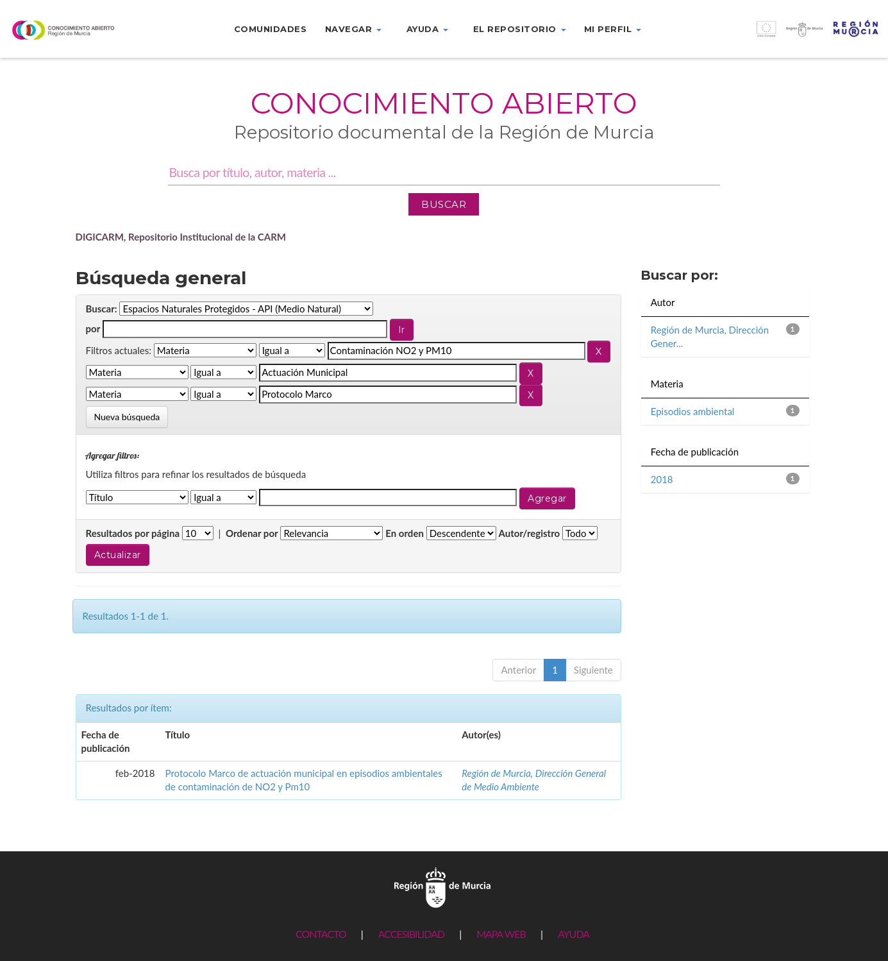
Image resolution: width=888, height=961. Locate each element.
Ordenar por (252, 533)
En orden (404, 533)
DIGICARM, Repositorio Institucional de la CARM (181, 236)
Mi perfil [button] (612, 29)
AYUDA (573, 934)
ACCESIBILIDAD (411, 934)
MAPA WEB (501, 934)
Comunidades (270, 29)
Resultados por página (133, 533)
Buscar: (101, 308)
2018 (662, 479)
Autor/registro (529, 533)
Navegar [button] (353, 29)
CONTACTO (321, 934)
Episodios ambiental (693, 411)
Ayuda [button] (427, 29)
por (93, 328)
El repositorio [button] (519, 29)
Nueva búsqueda (127, 416)
